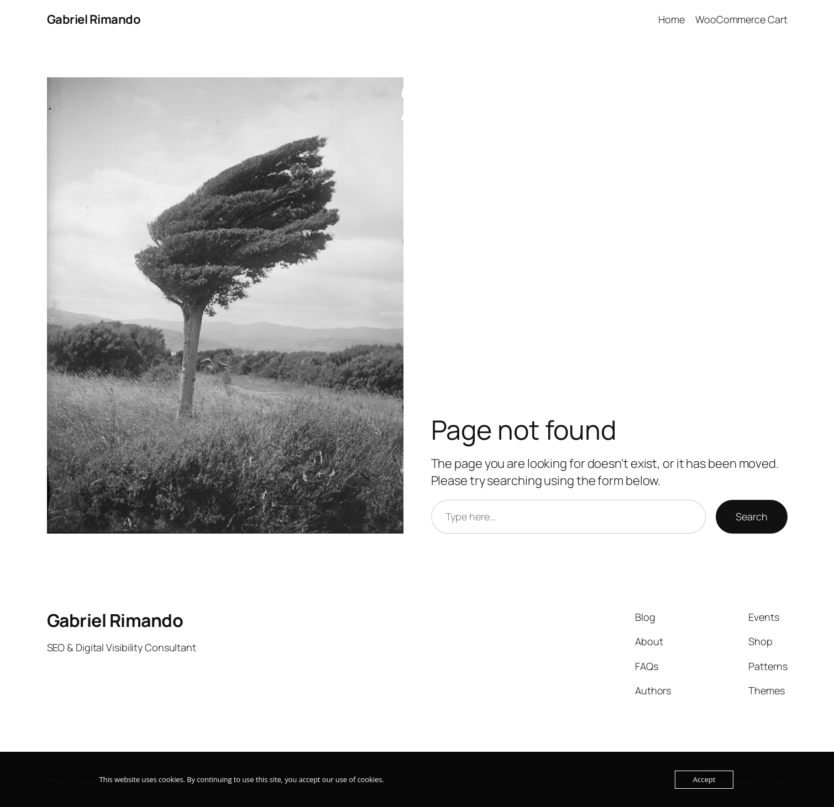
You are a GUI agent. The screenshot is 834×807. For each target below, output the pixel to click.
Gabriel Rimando (94, 19)
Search (751, 516)
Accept (704, 779)
